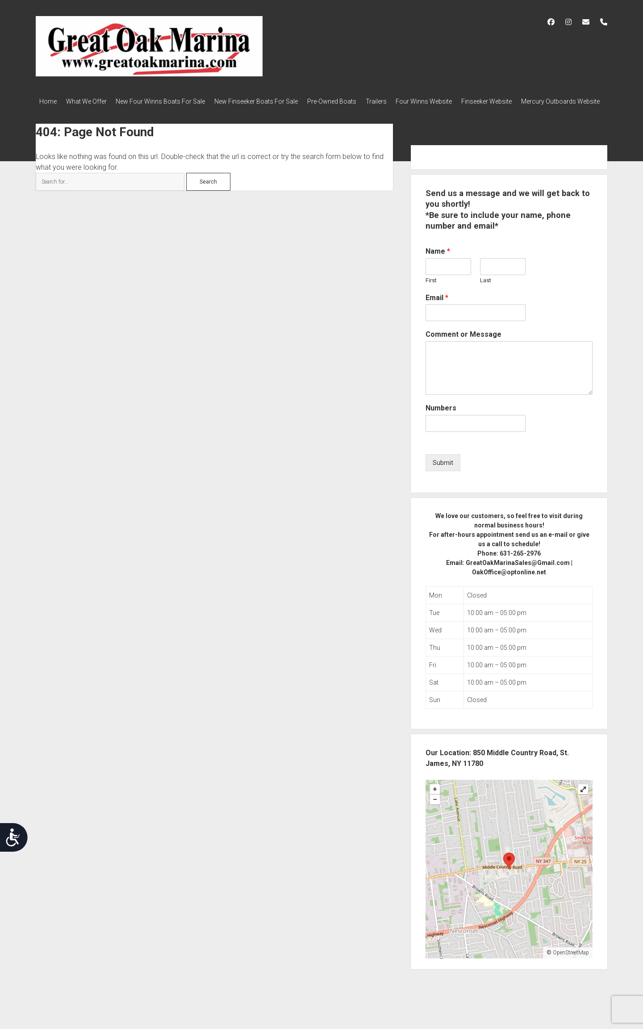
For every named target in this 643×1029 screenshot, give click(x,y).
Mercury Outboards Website (78, 113)
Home (48, 101)
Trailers (396, 101)
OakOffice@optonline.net (509, 581)
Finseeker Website (515, 101)
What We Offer (90, 101)
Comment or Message (463, 343)
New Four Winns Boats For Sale (168, 101)
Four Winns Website (449, 101)
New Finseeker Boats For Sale (268, 101)
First (431, 289)
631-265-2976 (520, 562)
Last (485, 289)
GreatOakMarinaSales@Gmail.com (518, 571)
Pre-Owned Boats (348, 101)
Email (437, 306)
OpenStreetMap (571, 962)
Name (438, 260)
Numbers (441, 417)
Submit (443, 471)
